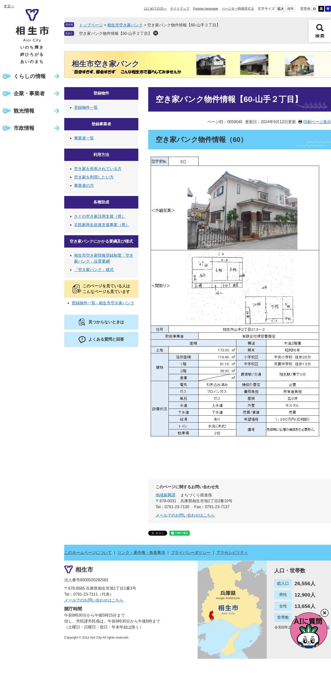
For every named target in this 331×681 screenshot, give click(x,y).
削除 (155, 33)
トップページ (91, 25)
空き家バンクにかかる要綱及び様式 (101, 241)
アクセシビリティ (232, 552)
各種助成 (101, 202)
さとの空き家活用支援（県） (99, 216)
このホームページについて (88, 552)
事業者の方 (84, 185)
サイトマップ (179, 8)
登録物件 (101, 93)
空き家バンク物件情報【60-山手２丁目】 (115, 33)
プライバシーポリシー (190, 552)
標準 (290, 9)
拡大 (280, 9)
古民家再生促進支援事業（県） (101, 225)
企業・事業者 (29, 93)
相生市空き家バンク (125, 25)
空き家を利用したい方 (94, 177)
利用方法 (101, 155)
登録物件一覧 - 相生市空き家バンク (103, 303)
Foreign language (205, 8)
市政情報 (24, 128)
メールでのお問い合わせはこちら (185, 515)
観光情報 (24, 111)
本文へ (9, 6)
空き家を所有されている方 (98, 169)
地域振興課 (165, 495)
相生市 (84, 569)
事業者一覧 (84, 138)
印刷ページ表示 (317, 122)
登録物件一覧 (86, 107)
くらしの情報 (30, 76)
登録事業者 (101, 124)
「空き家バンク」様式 (94, 270)
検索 (320, 31)
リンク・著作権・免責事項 (141, 552)
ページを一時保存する (238, 8)
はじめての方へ (155, 8)
